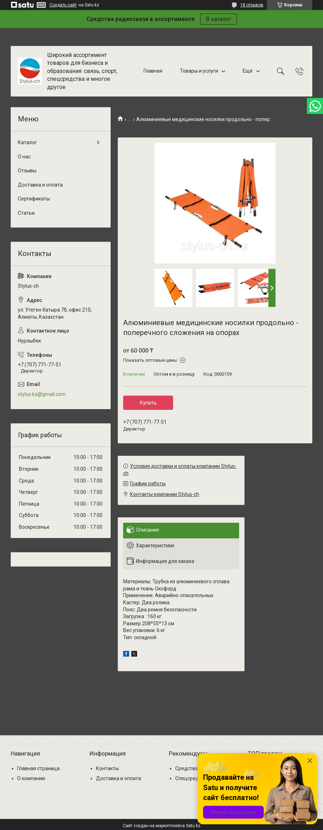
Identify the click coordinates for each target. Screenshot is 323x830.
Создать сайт (63, 4)
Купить (148, 403)
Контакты (107, 768)
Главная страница (38, 768)
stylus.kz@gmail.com (42, 394)
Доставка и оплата (40, 185)
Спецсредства (192, 778)
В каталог (218, 19)
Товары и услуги (199, 71)
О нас (24, 157)
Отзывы (27, 170)
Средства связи (194, 768)
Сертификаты (34, 199)
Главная (152, 71)
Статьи (26, 213)
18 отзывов (251, 4)
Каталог (27, 142)
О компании (31, 778)
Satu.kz (193, 825)
